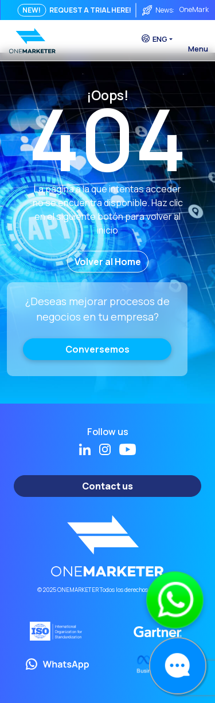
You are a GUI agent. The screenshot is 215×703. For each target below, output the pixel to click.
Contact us (107, 486)
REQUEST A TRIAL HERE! (90, 10)
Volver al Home (108, 261)
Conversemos (97, 349)
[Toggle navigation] (197, 37)
